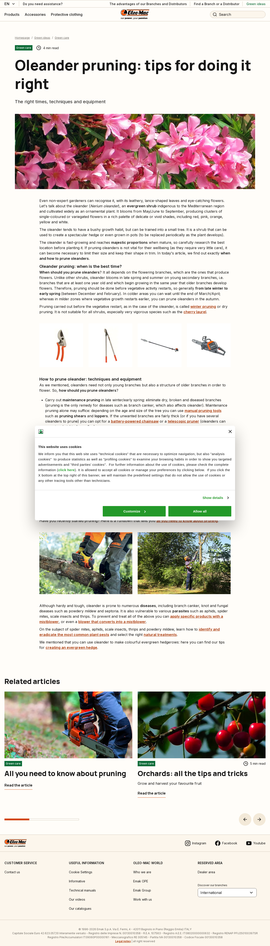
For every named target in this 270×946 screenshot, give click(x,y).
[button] (245, 815)
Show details (213, 498)
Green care (62, 33)
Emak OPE (140, 876)
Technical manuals (82, 886)
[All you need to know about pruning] (18, 780)
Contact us (12, 867)
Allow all (200, 511)
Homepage (22, 33)
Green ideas (42, 33)
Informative (77, 876)
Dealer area (206, 867)
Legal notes (123, 936)
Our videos (77, 895)
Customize (134, 511)
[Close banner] (230, 431)
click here (66, 470)
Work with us (142, 895)
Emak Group (142, 886)
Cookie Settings (80, 867)
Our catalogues (80, 904)
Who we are (142, 867)
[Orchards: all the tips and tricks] (152, 788)
